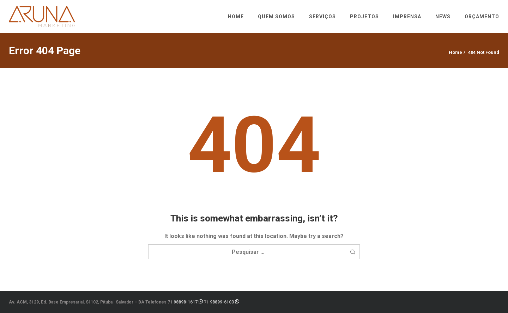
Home (455, 52)
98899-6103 (222, 302)
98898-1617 (186, 302)
